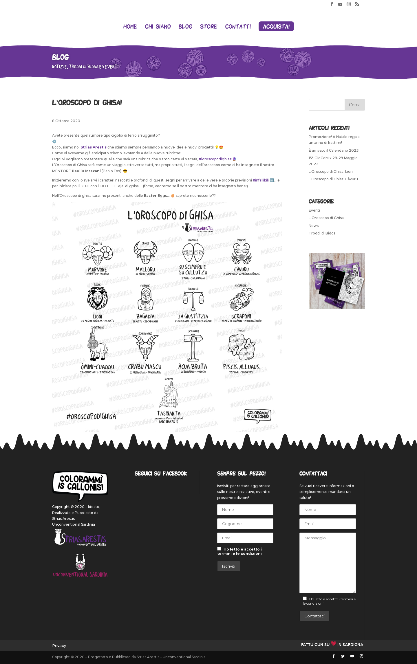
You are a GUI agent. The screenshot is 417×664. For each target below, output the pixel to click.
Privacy (59, 645)
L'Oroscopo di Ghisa (326, 218)
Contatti (238, 27)
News (314, 225)
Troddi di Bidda (322, 233)
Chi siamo (158, 27)
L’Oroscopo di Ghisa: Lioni (331, 171)
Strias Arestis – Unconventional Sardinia (171, 657)
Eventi (314, 210)
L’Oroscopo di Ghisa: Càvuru (333, 179)
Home (130, 27)
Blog (185, 27)
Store (208, 27)
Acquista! (276, 26)
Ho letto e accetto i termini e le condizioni (239, 551)
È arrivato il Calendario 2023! (334, 150)
